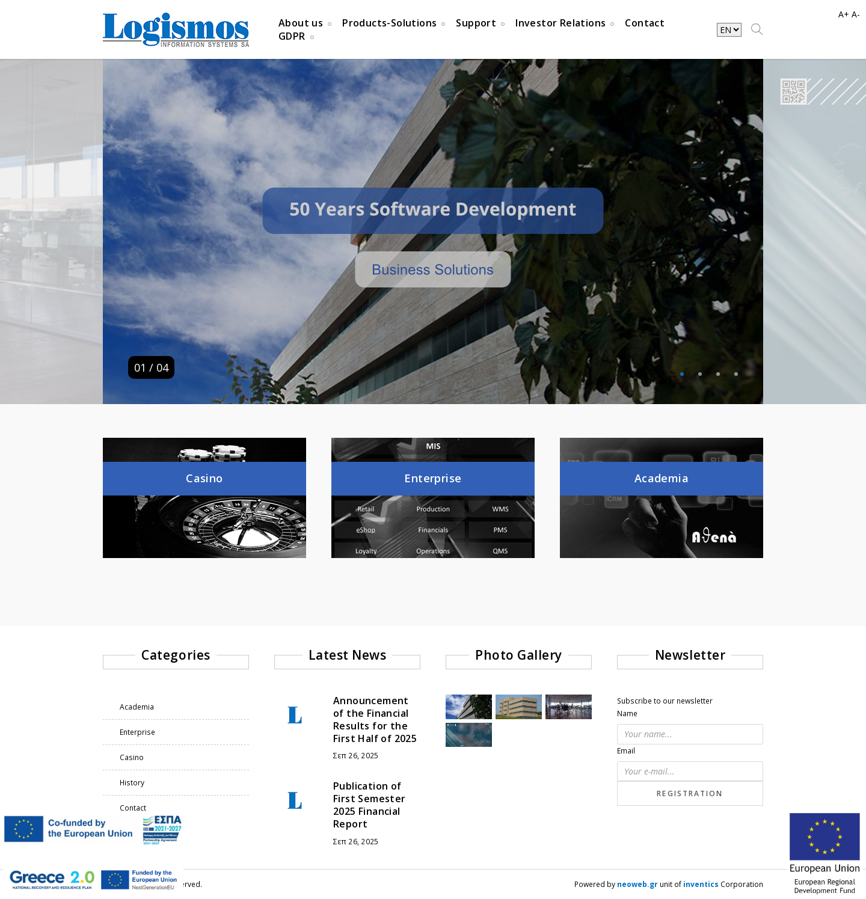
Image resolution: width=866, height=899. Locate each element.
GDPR (292, 36)
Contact (645, 22)
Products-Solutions (389, 22)
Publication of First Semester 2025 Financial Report (369, 804)
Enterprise (137, 732)
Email (626, 751)
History (132, 783)
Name (627, 713)
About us (300, 22)
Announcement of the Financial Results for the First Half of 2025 (375, 719)
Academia (137, 707)
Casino (132, 757)
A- (856, 14)
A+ (843, 14)
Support (476, 22)
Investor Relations (560, 22)
